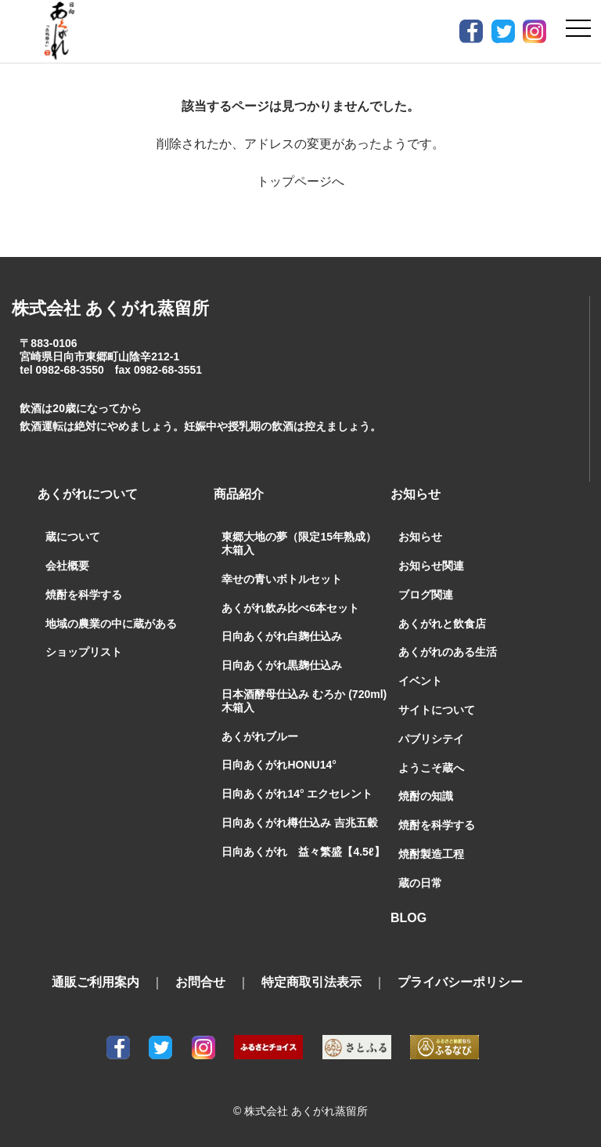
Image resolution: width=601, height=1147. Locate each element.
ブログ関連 (425, 594)
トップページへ (300, 181)
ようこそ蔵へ (431, 768)
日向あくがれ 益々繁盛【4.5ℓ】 (302, 851)
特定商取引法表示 (311, 982)
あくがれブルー (259, 736)
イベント (420, 681)
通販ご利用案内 (95, 982)
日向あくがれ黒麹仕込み (281, 665)
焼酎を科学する (83, 594)
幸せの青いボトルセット (281, 579)
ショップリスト (83, 652)
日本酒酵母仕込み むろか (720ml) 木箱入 (304, 701)
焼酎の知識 (425, 796)
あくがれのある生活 (447, 652)
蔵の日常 (420, 883)
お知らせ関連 (431, 565)
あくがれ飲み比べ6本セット (290, 608)
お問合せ (200, 982)
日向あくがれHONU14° (278, 764)
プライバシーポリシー (460, 982)
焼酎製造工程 (431, 854)
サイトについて (436, 710)
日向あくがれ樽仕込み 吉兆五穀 (299, 822)
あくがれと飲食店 (442, 623)
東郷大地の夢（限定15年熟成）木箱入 (298, 543)
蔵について (72, 536)
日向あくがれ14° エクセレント (296, 793)
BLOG (408, 917)
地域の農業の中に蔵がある (111, 623)
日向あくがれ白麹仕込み (281, 636)
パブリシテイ (431, 739)
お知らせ (420, 536)
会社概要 (67, 565)
